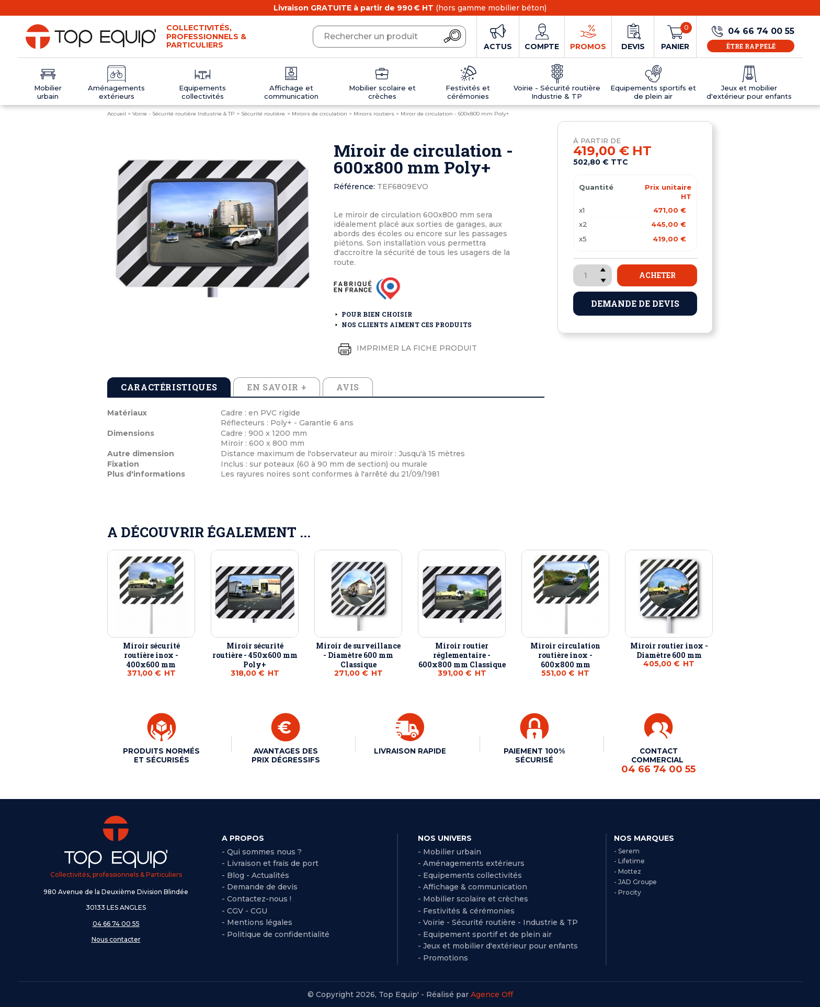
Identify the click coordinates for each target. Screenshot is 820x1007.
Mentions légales (259, 922)
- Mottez (627, 871)
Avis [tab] (347, 386)
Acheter (657, 275)
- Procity (627, 892)
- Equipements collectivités (470, 874)
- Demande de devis (260, 886)
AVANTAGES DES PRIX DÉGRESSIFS (285, 755)
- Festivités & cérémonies (466, 910)
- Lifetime (629, 860)
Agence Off (492, 994)
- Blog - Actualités (255, 874)
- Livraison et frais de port (270, 862)
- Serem (627, 850)
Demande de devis (635, 303)
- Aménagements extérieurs (471, 862)
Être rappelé (751, 46)
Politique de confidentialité (278, 934)
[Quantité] (592, 275)
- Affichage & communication (472, 886)
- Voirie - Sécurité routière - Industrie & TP (498, 922)
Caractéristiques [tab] (169, 386)
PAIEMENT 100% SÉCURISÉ (534, 755)
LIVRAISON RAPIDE (410, 751)
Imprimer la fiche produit (405, 348)
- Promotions (443, 957)
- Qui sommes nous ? (262, 851)
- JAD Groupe (635, 881)
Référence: (354, 186)
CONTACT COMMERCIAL (658, 760)
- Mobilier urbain (449, 851)
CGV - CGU (247, 910)
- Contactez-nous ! (256, 898)
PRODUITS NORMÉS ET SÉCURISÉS (161, 759)
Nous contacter (116, 939)
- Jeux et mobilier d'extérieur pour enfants (498, 945)
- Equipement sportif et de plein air (485, 934)
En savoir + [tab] (276, 386)
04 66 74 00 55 (116, 923)
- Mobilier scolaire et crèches (473, 898)
